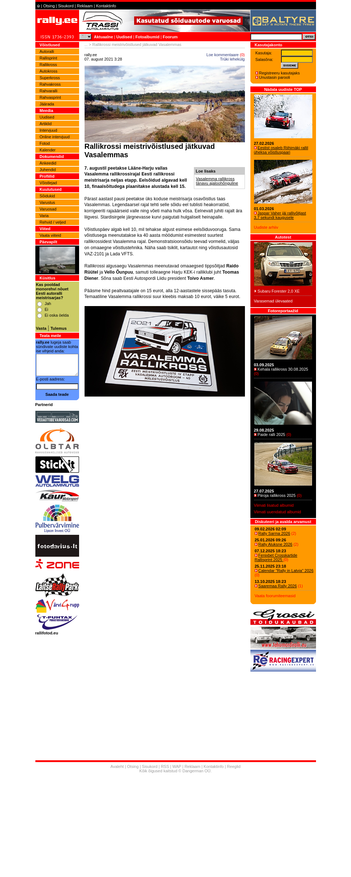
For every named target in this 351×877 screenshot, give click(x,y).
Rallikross (48, 64)
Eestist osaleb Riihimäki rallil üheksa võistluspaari (281, 150)
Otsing (49, 6)
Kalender (48, 150)
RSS (165, 766)
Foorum (170, 37)
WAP (176, 766)
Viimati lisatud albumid (274, 505)
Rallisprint (48, 58)
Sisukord (66, 6)
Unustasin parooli (274, 77)
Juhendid (48, 169)
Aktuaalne (103, 37)
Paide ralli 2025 (271, 434)
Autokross (49, 71)
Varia (44, 215)
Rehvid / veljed (53, 222)
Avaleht (117, 766)
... (86, 44)
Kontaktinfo (106, 6)
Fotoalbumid (147, 37)
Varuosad (48, 209)
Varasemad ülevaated (273, 301)
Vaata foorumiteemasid (275, 596)
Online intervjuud (55, 137)
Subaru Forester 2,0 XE (279, 291)
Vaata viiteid (50, 235)
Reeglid (234, 766)
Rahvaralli (49, 91)
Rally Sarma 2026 (274, 533)
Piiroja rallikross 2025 (277, 495)
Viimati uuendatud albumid (277, 512)
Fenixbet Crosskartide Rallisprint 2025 (276, 557)
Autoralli (47, 51)
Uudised (124, 37)
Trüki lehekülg (232, 59)
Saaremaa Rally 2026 (277, 586)
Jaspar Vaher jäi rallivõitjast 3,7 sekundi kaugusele (280, 215)
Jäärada (47, 104)
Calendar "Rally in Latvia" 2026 (286, 570)
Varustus (47, 202)
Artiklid (46, 123)
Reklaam (85, 6)
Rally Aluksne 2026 (275, 544)
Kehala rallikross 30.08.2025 (283, 369)
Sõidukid (47, 196)
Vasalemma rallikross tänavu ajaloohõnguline (217, 181)
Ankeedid (48, 163)
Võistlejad (48, 183)
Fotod (45, 143)
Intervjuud (48, 130)
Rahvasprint (50, 97)
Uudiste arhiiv (266, 227)
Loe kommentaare (222, 55)
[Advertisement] (165, 485)
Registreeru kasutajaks (279, 73)
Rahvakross (50, 84)
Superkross (50, 78)
